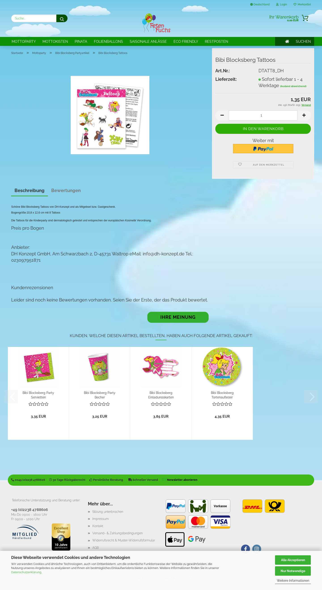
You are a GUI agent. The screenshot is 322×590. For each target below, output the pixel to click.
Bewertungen (66, 190)
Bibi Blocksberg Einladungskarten (161, 394)
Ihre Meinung (178, 317)
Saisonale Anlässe (148, 41)
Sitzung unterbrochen (107, 511)
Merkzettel (302, 4)
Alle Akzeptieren (293, 560)
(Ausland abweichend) (293, 86)
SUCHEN (303, 41)
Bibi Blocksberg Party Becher (99, 394)
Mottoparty (24, 41)
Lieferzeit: (226, 79)
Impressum (100, 519)
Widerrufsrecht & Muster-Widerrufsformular (123, 540)
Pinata (81, 41)
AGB (95, 547)
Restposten (216, 41)
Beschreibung (29, 190)
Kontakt (97, 526)
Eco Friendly (186, 41)
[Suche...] (62, 18)
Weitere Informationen (293, 580)
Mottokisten (55, 41)
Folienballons (108, 41)
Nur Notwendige (293, 571)
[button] (222, 115)
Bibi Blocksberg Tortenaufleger (222, 394)
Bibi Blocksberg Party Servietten (38, 394)
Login (281, 4)
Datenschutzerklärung (26, 572)
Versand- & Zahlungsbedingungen (117, 533)
